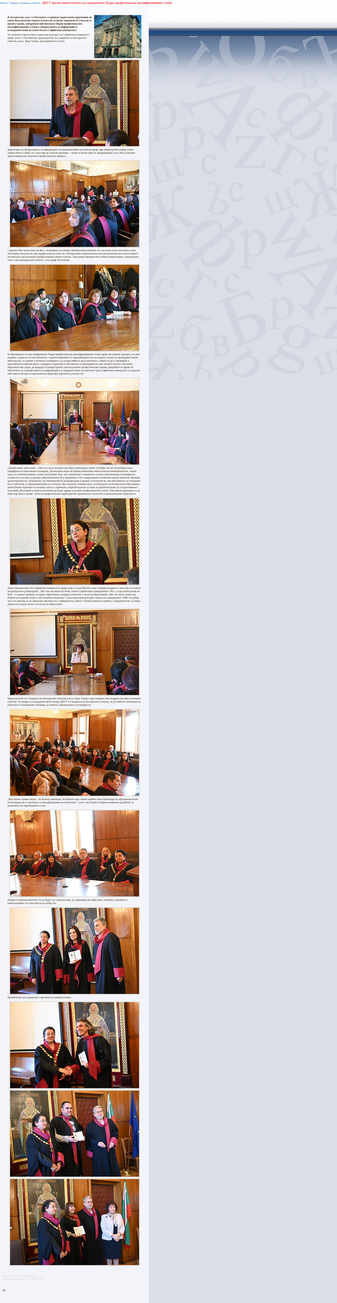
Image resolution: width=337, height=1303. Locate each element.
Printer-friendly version (5, 1290)
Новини (14, 3)
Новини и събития (30, 3)
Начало (4, 3)
